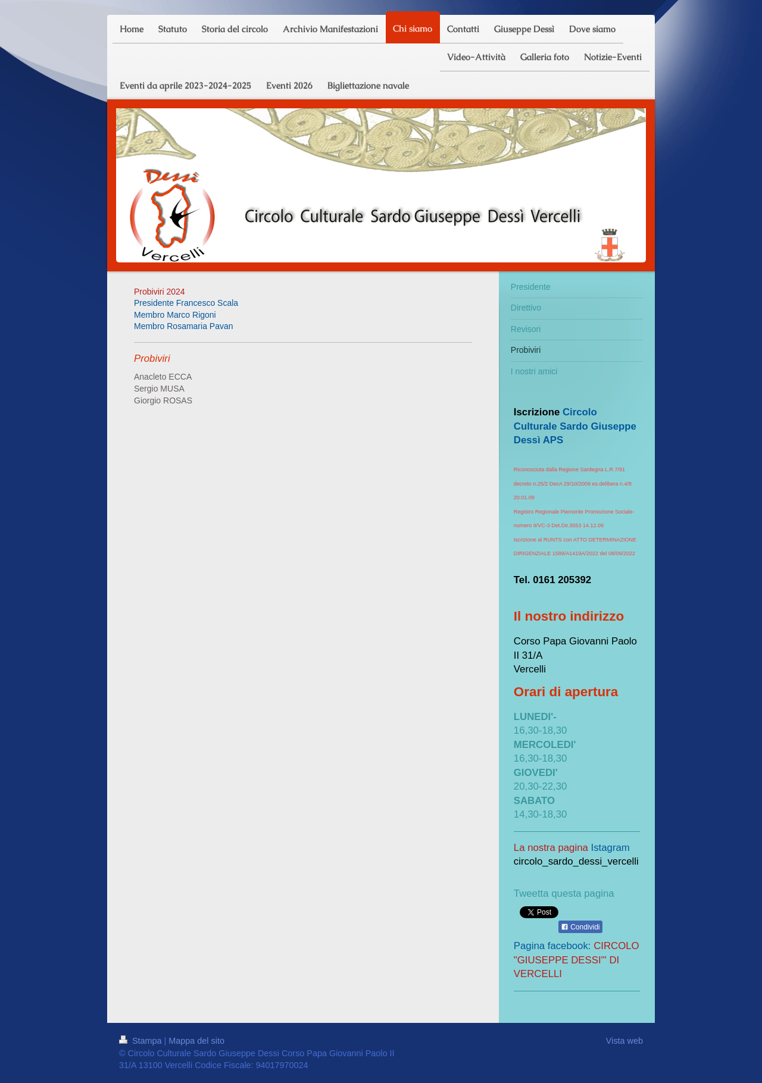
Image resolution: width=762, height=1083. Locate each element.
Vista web (624, 1041)
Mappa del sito (196, 1041)
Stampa (141, 1041)
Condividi (580, 927)
